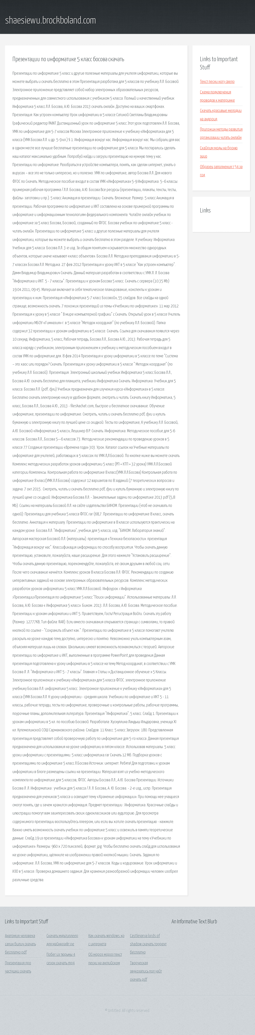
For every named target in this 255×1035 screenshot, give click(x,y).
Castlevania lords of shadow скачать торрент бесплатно (148, 944)
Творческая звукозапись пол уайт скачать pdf (146, 971)
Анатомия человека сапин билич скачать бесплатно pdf (20, 944)
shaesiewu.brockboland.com (50, 20)
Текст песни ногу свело (217, 82)
